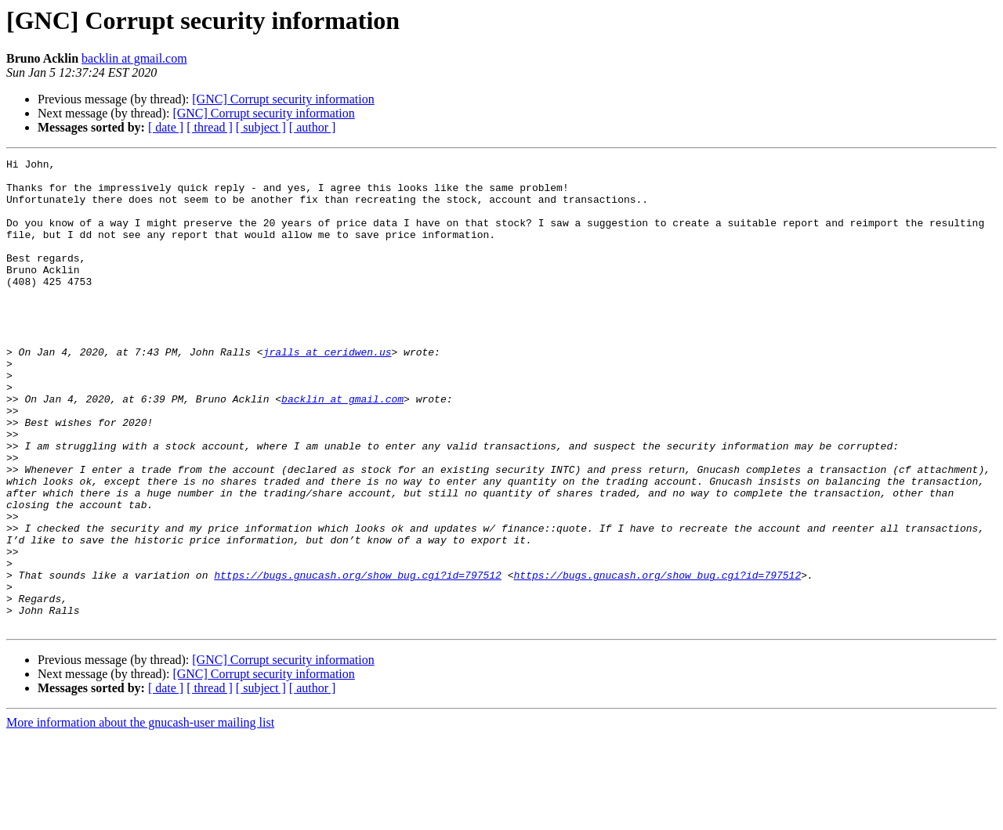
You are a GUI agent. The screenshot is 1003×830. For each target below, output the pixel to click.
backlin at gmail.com (134, 58)
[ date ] (165, 127)
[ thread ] (209, 127)
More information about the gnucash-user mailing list (140, 816)
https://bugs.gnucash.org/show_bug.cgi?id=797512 (358, 659)
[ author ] (312, 127)
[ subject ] (261, 127)
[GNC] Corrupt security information (283, 99)
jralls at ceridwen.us (327, 391)
